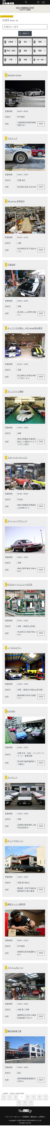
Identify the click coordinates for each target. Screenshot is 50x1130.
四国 (25, 60)
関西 (40, 51)
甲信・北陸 (11, 51)
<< (4, 1101)
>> (31, 1107)
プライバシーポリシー (13, 1121)
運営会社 (34, 1121)
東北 (25, 42)
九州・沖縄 (40, 59)
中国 (10, 60)
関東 (40, 42)
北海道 (10, 42)
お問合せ (42, 1121)
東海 (25, 51)
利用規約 (26, 1121)
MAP (41, 124)
